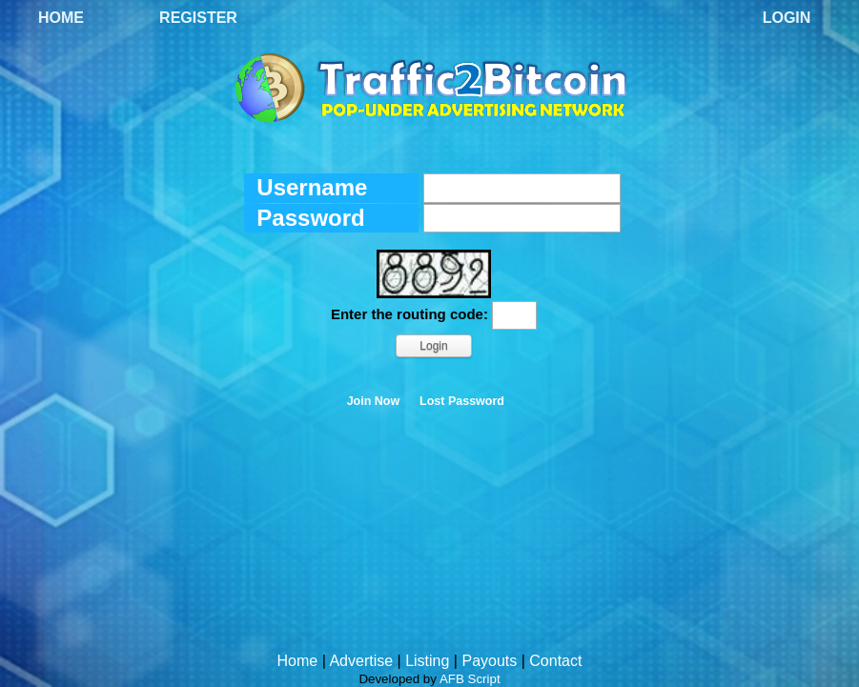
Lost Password (461, 401)
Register (198, 18)
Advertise (361, 661)
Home (61, 18)
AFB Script (470, 679)
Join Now (373, 401)
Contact (555, 661)
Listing (427, 661)
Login (787, 18)
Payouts (489, 661)
